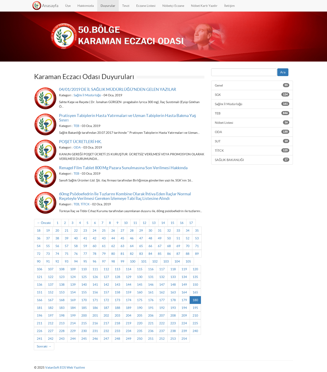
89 (197, 253)
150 (195, 284)
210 (195, 315)
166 (39, 300)
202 (106, 315)
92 (57, 261)
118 (173, 269)
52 (187, 238)
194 (184, 308)
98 (113, 261)
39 (66, 238)
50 (169, 238)
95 (85, 261)
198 (61, 315)
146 (151, 284)
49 (159, 238)
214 (73, 323)
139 (73, 284)
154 (73, 292)
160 (139, 292)
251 (151, 338)
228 (61, 331)
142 (106, 284)
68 (169, 246)
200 (84, 315)
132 (162, 277)
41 (85, 238)
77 (85, 253)
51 (178, 238)
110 (84, 269)
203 (117, 315)
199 (73, 315)
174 (128, 300)
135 (195, 277)
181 (39, 308)
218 (117, 323)
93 (66, 261)
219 (128, 323)
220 (139, 323)
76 (76, 253)
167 (50, 300)
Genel (252, 85)
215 (84, 323)
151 (39, 292)
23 (85, 230)
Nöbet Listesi (252, 122)
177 (162, 300)
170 (84, 300)
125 (84, 277)
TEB (76, 126)
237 (162, 331)
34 (187, 230)
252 (162, 338)
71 (197, 246)
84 (150, 253)
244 (73, 338)
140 (84, 284)
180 (195, 300)
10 (126, 223)
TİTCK (85, 204)
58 (76, 246)
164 (184, 292)
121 (39, 277)
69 (178, 246)
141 (95, 284)
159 (128, 292)
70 (187, 246)
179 (184, 300)
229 (73, 331)
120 (195, 269)
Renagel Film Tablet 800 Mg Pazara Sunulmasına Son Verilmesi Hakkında (123, 167)
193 (173, 308)
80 (113, 253)
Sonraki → (44, 346)
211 (39, 323)
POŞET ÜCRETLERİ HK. (80, 141)
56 (57, 246)
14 (163, 223)
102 (155, 261)
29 (141, 230)
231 (95, 331)
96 (94, 261)
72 (38, 253)
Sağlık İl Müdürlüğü (87, 95)
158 (117, 292)
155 (84, 292)
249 (128, 338)
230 (84, 331)
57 (66, 246)
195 (195, 308)
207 (162, 315)
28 (132, 230)
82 (132, 253)
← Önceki (44, 223)
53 (197, 238)
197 (50, 315)
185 (84, 308)
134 (184, 277)
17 (191, 223)
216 (95, 323)
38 (57, 238)
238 (173, 331)
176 (151, 300)
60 (94, 246)
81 (122, 253)
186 (95, 308)
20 (57, 230)
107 (50, 269)
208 (173, 315)
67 (159, 246)
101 (143, 261)
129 (128, 277)
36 (38, 238)
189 (128, 308)
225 (195, 323)
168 (61, 300)
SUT (252, 141)
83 (141, 253)
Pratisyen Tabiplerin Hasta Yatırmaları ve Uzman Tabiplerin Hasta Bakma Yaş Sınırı (127, 117)
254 (184, 338)
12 (144, 223)
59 (85, 246)
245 (84, 338)
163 (173, 292)
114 (128, 269)
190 (139, 308)
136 (39, 284)
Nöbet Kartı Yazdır (204, 5)
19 (48, 230)
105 (188, 261)
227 (50, 331)
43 (104, 238)
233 (117, 331)
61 (104, 246)
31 (159, 230)
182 (50, 308)
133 (173, 277)
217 (106, 323)
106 (39, 269)
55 (48, 246)
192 (162, 308)
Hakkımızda (85, 5)
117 (162, 269)
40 (76, 238)
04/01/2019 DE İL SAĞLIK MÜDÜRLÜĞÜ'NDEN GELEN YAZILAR (117, 89)
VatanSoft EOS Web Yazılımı (65, 367)
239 (184, 331)
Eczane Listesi (146, 5)
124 (73, 277)
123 (61, 277)
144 (128, 284)
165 (195, 292)
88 (187, 253)
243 (61, 338)
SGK (252, 94)
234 (128, 331)
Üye (68, 5)
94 (76, 261)
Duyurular (108, 5)
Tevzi (125, 5)
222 (162, 323)
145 (139, 284)
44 (113, 238)
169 (73, 300)
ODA (77, 147)
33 (178, 230)
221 (151, 323)
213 (61, 323)
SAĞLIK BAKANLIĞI (252, 160)
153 (61, 292)
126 (95, 277)
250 (139, 338)
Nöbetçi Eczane (173, 5)
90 (38, 261)
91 (48, 261)
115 (139, 269)
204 (128, 315)
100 (132, 261)
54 (38, 246)
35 (197, 230)
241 (39, 338)
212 (50, 323)
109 (73, 269)
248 (117, 338)
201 (95, 315)
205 (139, 315)
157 (106, 292)
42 (94, 238)
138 (61, 284)
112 (106, 269)
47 (141, 238)
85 (159, 253)
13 (154, 223)
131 (151, 277)
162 (162, 292)
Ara (282, 72)
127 (106, 277)
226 (39, 331)
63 (122, 246)
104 (177, 261)
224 (184, 323)
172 (106, 300)
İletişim (229, 5)
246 (95, 338)
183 (61, 308)
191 (151, 308)
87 (178, 253)
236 (151, 331)
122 (50, 277)
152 (50, 292)
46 (132, 238)
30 (150, 230)
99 (122, 261)
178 (173, 300)
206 (151, 315)
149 (184, 284)
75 (66, 253)
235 (139, 331)
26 (113, 230)
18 (38, 230)
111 (95, 269)
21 (66, 230)
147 (162, 284)
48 (150, 238)
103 (166, 261)
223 (173, 323)
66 (150, 246)
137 (50, 284)
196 (39, 315)
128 (117, 277)
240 (195, 331)
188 (117, 308)
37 (48, 238)
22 (76, 230)
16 (181, 223)
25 (104, 230)
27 (122, 230)
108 (61, 269)
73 (48, 253)
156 (95, 292)
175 (139, 300)
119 (184, 269)
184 (73, 308)
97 (104, 261)
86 (169, 253)
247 (106, 338)
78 (94, 253)
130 (139, 277)
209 (184, 315)
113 (117, 269)
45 (122, 238)
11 (135, 223)
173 (117, 300)
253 (173, 338)
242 (50, 338)
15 (172, 223)
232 (106, 331)
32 (169, 230)
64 (132, 246)
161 (151, 292)
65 (141, 246)
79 (104, 253)
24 (94, 230)
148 (173, 284)
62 (113, 246)
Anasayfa (50, 5)
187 (106, 308)
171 (95, 300)
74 (57, 253)
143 (117, 284)
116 (151, 269)
